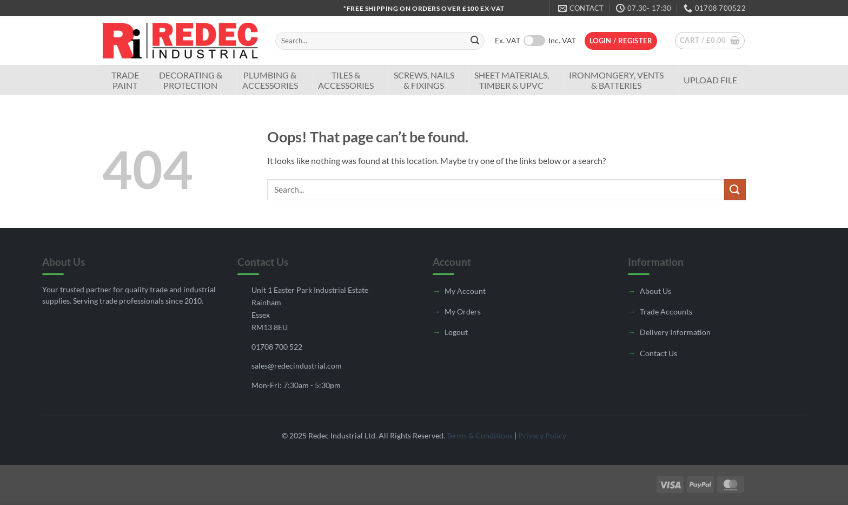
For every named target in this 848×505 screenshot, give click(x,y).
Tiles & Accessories (346, 80)
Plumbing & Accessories (270, 80)
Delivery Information (675, 332)
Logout (456, 332)
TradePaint (125, 80)
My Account (465, 291)
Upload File (710, 80)
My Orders (463, 311)
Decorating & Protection (190, 80)
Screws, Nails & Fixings (424, 80)
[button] (621, 41)
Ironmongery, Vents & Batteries (616, 80)
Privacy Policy (542, 435)
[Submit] (475, 41)
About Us (655, 291)
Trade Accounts (666, 311)
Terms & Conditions (480, 435)
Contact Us (658, 353)
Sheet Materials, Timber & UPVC (511, 80)
